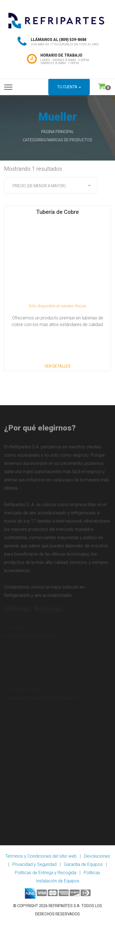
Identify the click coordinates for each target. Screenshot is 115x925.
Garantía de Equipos (83, 864)
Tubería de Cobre (57, 212)
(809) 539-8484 (72, 39)
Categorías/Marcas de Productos (57, 140)
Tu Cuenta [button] (69, 87)
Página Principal (57, 131)
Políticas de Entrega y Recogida (45, 872)
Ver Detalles (57, 366)
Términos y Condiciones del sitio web (41, 856)
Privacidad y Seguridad (34, 864)
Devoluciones (97, 856)
